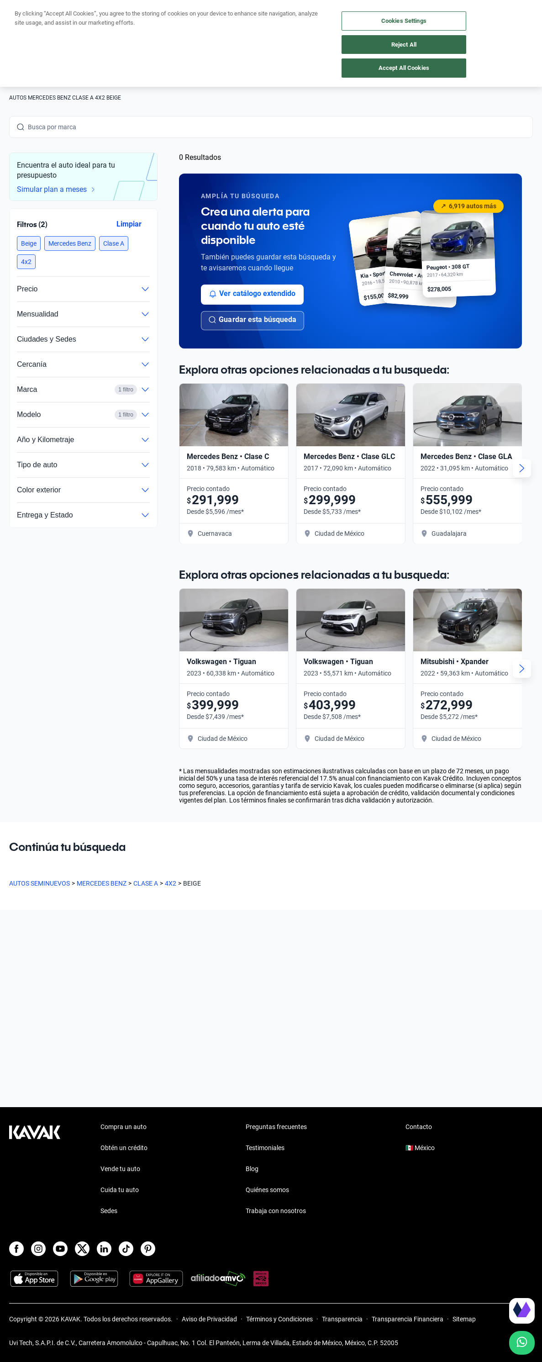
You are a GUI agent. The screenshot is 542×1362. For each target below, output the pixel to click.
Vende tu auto (120, 1168)
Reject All (403, 44)
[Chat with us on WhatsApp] (521, 1342)
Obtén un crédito (123, 1147)
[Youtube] (60, 1248)
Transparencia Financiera (407, 1319)
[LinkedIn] (104, 1248)
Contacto (418, 1126)
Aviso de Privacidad (209, 1319)
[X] (82, 1248)
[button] (29, 243)
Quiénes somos (267, 1189)
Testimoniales (265, 1147)
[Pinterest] (148, 1248)
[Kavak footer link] (34, 1170)
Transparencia (342, 1319)
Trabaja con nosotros (276, 1210)
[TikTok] (126, 1248)
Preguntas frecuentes (276, 1126)
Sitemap (464, 1319)
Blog (252, 1168)
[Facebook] (16, 1248)
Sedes (108, 1210)
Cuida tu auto (119, 1189)
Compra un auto (123, 1126)
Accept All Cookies (404, 67)
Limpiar (129, 223)
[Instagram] (38, 1248)
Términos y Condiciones (279, 1319)
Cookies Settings (403, 20)
